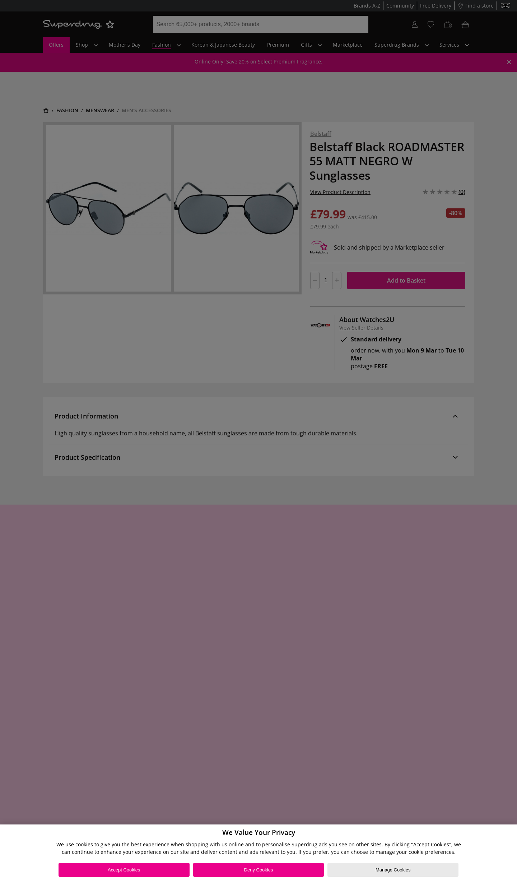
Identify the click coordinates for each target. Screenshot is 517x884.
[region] (258, 854)
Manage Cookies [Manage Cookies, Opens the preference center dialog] (393, 870)
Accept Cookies (124, 870)
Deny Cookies (258, 870)
